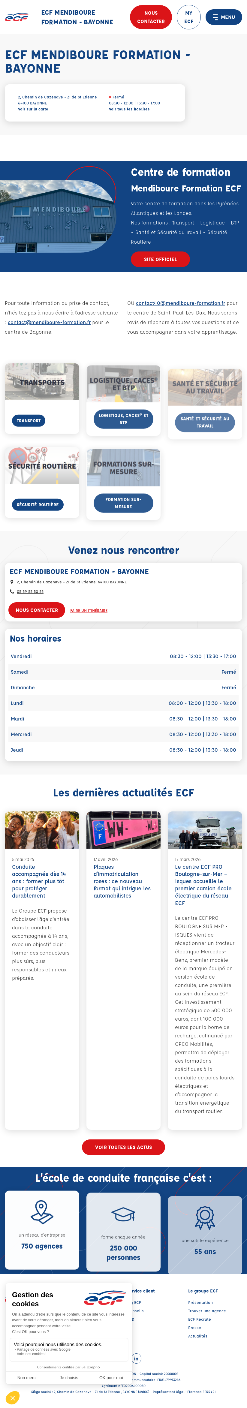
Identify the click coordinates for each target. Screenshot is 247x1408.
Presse (194, 1331)
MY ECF (188, 17)
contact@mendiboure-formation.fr (49, 322)
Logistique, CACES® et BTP (124, 433)
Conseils (135, 1314)
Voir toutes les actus (123, 1151)
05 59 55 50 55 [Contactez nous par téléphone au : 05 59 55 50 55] (30, 591)
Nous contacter (151, 17)
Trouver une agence (207, 1314)
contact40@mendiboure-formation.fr (180, 303)
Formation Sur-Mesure (124, 517)
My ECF (134, 1305)
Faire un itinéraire (88, 610)
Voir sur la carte (33, 108)
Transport (28, 431)
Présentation (200, 1305)
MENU (224, 17)
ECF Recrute (199, 1322)
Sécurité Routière (38, 515)
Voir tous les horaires (129, 108)
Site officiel (160, 259)
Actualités (197, 1339)
